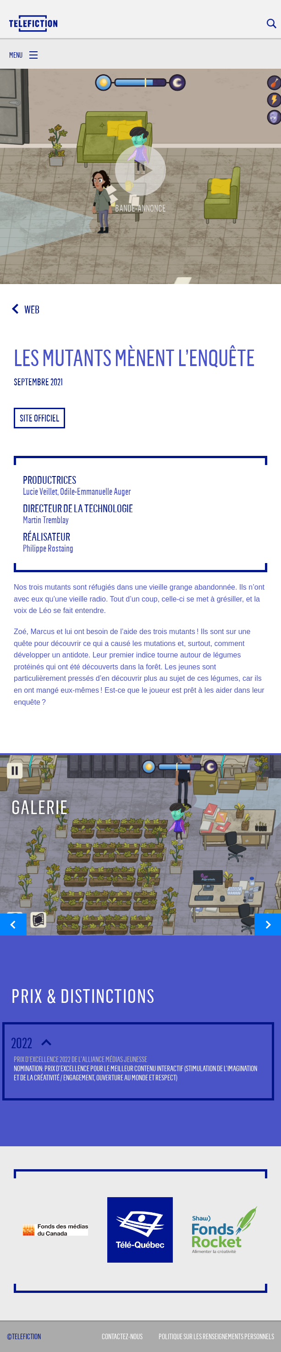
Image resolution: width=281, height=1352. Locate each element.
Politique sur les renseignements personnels (216, 1336)
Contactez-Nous (122, 1336)
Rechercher (271, 23)
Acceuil (34, 23)
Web (31, 309)
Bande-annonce (140, 172)
